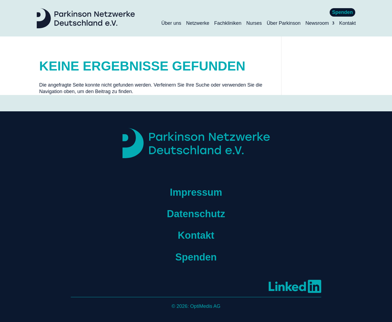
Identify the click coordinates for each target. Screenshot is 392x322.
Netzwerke (197, 23)
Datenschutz (196, 213)
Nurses (254, 23)
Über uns (171, 23)
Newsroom (317, 23)
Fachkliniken (227, 23)
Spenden (342, 12)
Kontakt (347, 23)
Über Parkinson (284, 23)
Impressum (196, 192)
